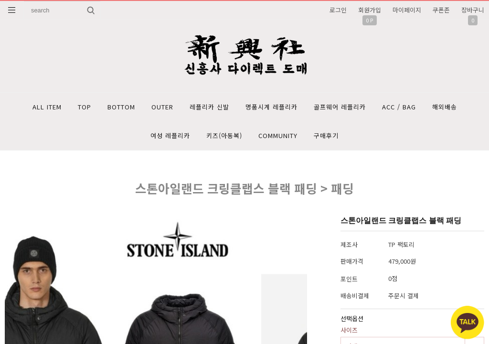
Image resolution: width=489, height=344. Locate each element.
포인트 (349, 278)
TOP (84, 106)
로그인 (338, 9)
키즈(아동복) (224, 135)
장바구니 (472, 9)
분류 (12, 10)
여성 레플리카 (170, 135)
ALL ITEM (47, 106)
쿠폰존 (441, 9)
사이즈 (349, 329)
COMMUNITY (278, 135)
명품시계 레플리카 (271, 106)
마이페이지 (407, 9)
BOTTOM (121, 106)
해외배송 (444, 106)
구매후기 (326, 135)
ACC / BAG (399, 106)
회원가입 (369, 9)
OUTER (162, 106)
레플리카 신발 (209, 106)
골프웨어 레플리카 (340, 106)
